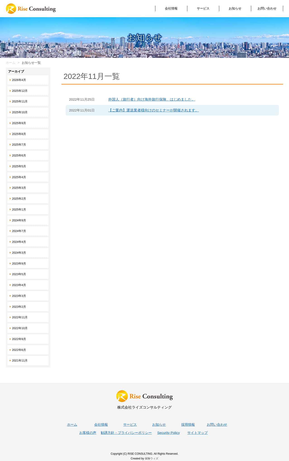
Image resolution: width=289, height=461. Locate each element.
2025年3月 (19, 187)
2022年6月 (19, 350)
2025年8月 (19, 134)
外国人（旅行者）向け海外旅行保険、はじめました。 (151, 99)
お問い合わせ (267, 8)
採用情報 (188, 424)
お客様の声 (87, 433)
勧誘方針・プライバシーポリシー (126, 433)
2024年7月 (19, 231)
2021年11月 (20, 360)
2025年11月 (20, 101)
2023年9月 (19, 263)
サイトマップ (197, 433)
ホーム (10, 62)
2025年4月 (19, 177)
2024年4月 (19, 242)
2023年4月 (19, 285)
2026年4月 (19, 80)
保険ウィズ (151, 458)
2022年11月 (20, 317)
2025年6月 (19, 155)
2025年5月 (19, 166)
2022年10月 (20, 328)
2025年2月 (19, 198)
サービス (203, 8)
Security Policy (168, 433)
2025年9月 (19, 123)
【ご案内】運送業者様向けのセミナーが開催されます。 (153, 110)
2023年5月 (19, 274)
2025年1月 (19, 209)
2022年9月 (19, 339)
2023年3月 (19, 296)
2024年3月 (19, 252)
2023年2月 (19, 306)
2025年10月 (20, 112)
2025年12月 (20, 90)
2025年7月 (19, 144)
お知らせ (235, 8)
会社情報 (171, 8)
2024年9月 (19, 220)
